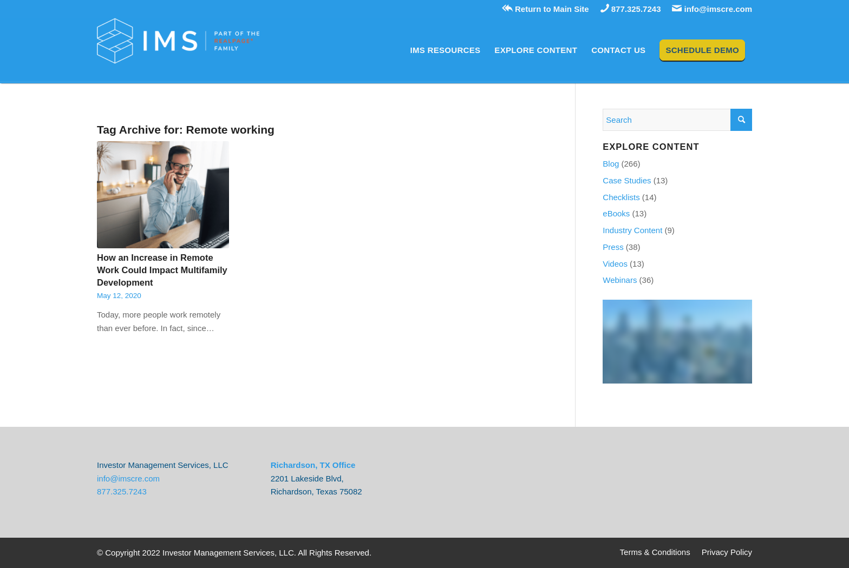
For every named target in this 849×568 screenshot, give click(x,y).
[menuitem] (445, 50)
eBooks (616, 213)
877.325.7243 (630, 9)
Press (613, 247)
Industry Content (632, 230)
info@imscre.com (712, 9)
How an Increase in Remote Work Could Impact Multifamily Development (162, 270)
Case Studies (627, 180)
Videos (615, 263)
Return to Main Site (545, 9)
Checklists (621, 197)
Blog (611, 163)
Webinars (620, 280)
